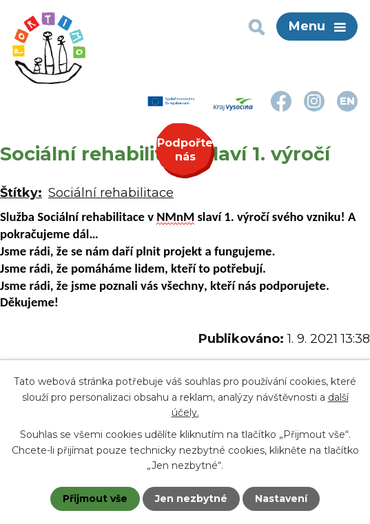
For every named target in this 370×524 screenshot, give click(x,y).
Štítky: (21, 192)
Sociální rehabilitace (111, 192)
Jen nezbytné (191, 498)
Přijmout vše (95, 498)
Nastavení (281, 498)
